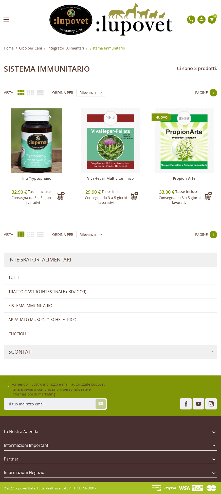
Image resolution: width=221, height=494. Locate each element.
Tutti (13, 277)
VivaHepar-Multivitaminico (110, 178)
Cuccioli (17, 334)
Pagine (201, 92)
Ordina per (62, 92)
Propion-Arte (184, 178)
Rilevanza (92, 92)
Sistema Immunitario (30, 305)
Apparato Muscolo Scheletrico (42, 319)
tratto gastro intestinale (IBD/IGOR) (47, 291)
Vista (8, 92)
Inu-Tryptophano (36, 178)
